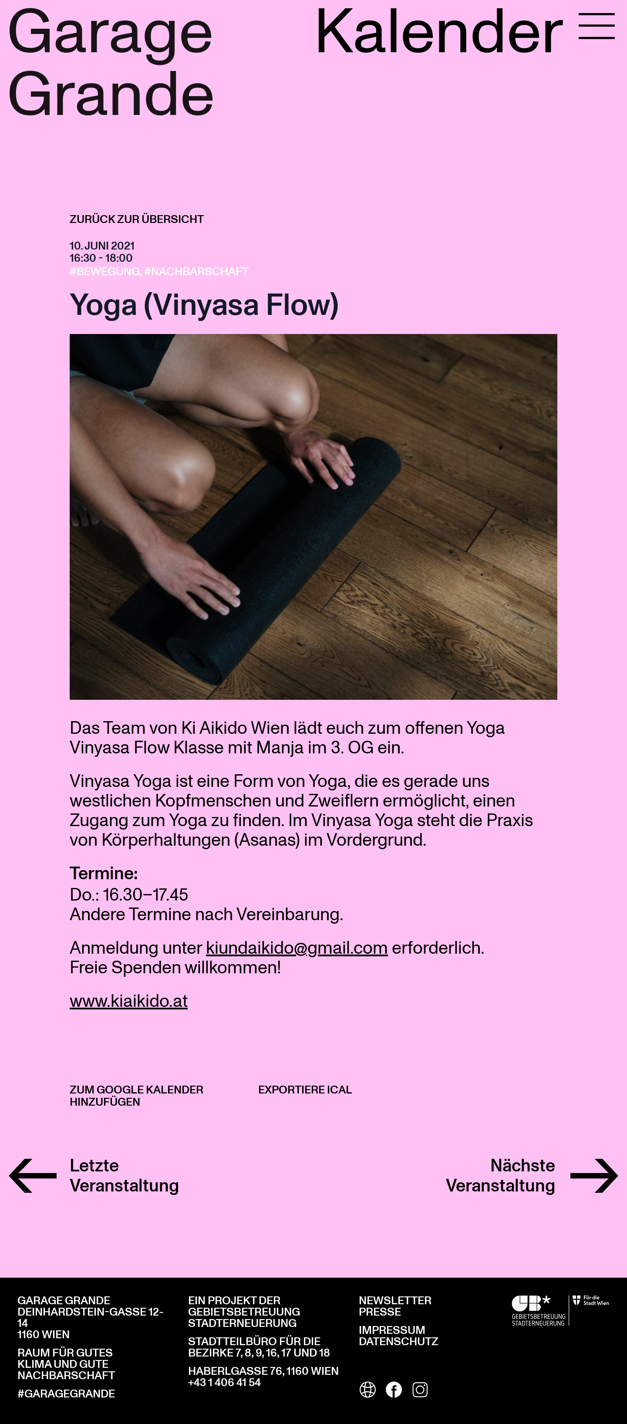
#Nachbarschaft (196, 271)
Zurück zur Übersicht (137, 219)
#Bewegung (105, 271)
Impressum (392, 1330)
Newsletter (395, 1300)
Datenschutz (398, 1341)
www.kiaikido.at (129, 1000)
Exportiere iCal (305, 1090)
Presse (380, 1312)
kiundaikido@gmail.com (297, 947)
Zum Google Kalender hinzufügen (136, 1096)
